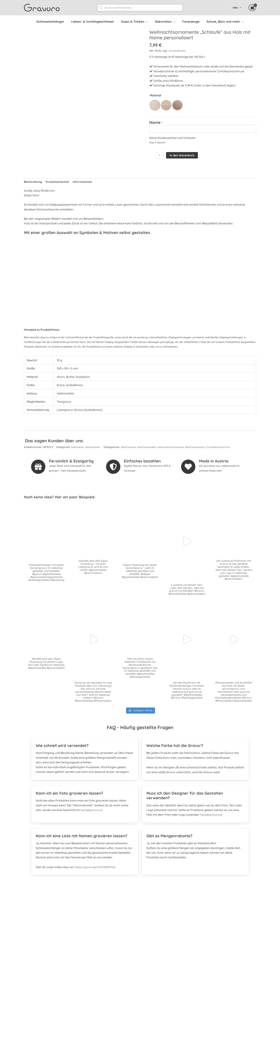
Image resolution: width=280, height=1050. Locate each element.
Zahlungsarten (194, 985)
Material (155, 95)
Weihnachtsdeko (148, 448)
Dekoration (77, 448)
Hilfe (236, 7)
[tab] (84, 745)
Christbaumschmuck (222, 448)
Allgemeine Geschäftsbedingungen (208, 995)
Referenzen (192, 967)
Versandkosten (177, 50)
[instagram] (37, 982)
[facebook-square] (28, 982)
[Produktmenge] (160, 156)
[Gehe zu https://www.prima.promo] (140, 922)
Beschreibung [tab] (33, 183)
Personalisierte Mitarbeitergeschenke (209, 971)
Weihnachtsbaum (198, 448)
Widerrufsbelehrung (198, 990)
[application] (148, 21)
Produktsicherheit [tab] (58, 183)
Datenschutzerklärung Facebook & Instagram (215, 1004)
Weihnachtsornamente (172, 448)
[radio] (155, 105)
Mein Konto (192, 976)
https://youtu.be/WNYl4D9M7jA (96, 869)
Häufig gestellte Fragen (200, 962)
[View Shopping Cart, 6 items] (252, 7)
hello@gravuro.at (92, 812)
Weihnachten (93, 448)
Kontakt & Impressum (199, 1009)
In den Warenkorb (182, 156)
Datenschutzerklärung (199, 1000)
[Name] (202, 129)
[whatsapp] (47, 982)
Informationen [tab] (84, 183)
